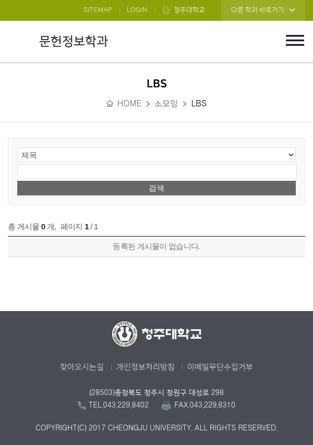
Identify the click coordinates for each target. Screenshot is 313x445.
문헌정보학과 (73, 41)
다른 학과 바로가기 (257, 10)
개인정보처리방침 (145, 367)
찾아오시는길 (82, 367)
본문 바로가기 (156, 0)
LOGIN (137, 10)
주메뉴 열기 (294, 40)
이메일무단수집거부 (220, 367)
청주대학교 (189, 10)
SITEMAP (97, 10)
